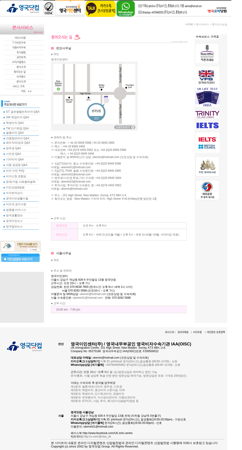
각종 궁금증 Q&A (16, 165)
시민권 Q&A (13, 153)
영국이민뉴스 (14, 221)
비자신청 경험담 (16, 176)
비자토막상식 (14, 193)
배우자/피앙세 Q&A (18, 142)
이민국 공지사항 (16, 204)
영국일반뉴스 (14, 226)
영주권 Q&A (13, 148)
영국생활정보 (14, 215)
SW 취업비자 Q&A (17, 117)
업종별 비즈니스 (16, 209)
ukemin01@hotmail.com (88, 297)
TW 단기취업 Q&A (17, 128)
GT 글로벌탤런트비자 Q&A (22, 111)
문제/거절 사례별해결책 (20, 181)
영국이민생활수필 (17, 198)
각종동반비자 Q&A (17, 138)
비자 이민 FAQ (15, 170)
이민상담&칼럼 (15, 187)
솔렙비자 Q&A (15, 132)
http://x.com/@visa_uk (97, 436)
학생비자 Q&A (15, 122)
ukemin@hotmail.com (93, 294)
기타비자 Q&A (15, 159)
